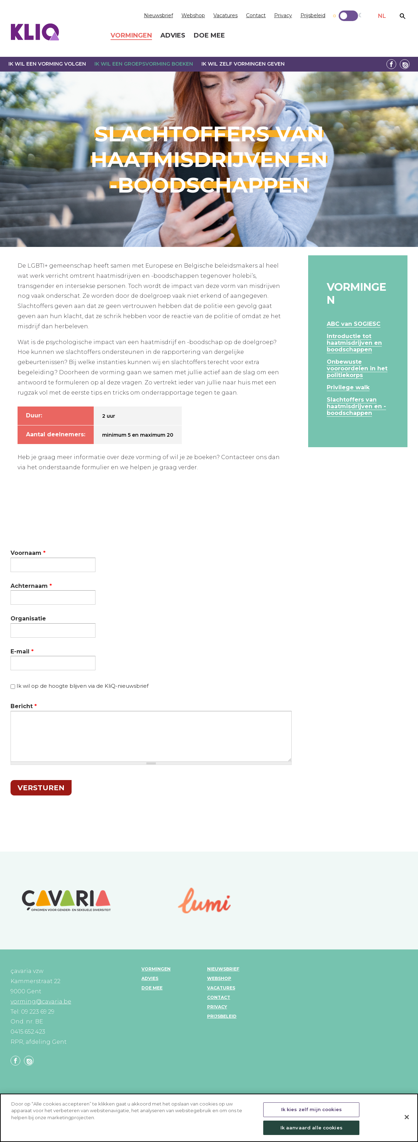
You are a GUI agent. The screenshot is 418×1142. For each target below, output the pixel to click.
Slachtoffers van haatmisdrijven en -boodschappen (356, 406)
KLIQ (61, 35)
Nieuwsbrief (158, 15)
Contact (256, 15)
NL (382, 16)
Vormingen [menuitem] (131, 35)
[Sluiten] (406, 1120)
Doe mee (151, 987)
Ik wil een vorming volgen (47, 64)
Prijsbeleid (312, 15)
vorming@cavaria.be (41, 1001)
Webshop (193, 15)
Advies (149, 978)
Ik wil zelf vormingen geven (243, 64)
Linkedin (405, 64)
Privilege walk (348, 387)
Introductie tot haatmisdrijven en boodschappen (354, 343)
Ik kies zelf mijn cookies (311, 1112)
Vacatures (225, 15)
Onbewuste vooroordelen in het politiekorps (357, 368)
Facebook (391, 64)
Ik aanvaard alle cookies (311, 1130)
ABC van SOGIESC (353, 324)
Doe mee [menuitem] (209, 35)
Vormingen (156, 969)
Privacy (283, 15)
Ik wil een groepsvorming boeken (143, 64)
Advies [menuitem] (172, 35)
